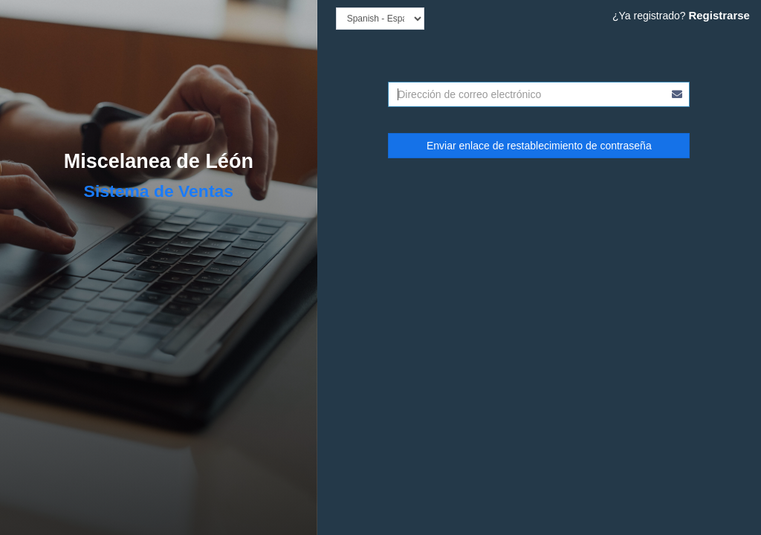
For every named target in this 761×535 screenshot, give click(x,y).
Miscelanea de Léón (158, 161)
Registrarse (719, 15)
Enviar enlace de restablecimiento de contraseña (539, 146)
